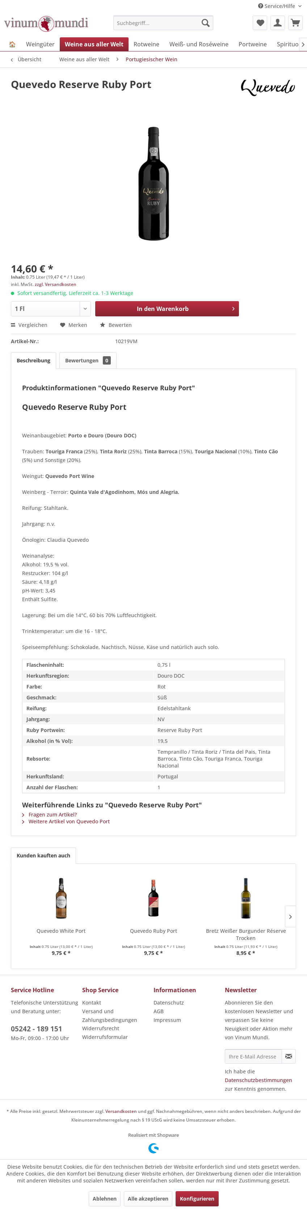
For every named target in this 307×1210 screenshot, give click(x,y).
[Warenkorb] (295, 23)
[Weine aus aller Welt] (94, 44)
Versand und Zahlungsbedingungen (109, 1015)
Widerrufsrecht (100, 1028)
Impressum (167, 1019)
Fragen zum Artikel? (49, 814)
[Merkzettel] (260, 23)
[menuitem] (163, 23)
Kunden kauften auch (43, 855)
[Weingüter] (40, 44)
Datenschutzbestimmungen (258, 1080)
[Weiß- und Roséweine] (199, 44)
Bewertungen (88, 360)
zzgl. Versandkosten (55, 284)
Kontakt (91, 1002)
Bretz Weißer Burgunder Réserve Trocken (246, 934)
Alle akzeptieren (148, 1198)
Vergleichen (29, 324)
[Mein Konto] (277, 23)
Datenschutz (169, 1002)
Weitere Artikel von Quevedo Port (66, 821)
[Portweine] (253, 44)
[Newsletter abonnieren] (289, 1056)
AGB (159, 1011)
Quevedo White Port (61, 930)
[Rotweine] (146, 44)
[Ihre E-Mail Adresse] (253, 1056)
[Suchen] (205, 23)
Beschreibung (33, 360)
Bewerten (116, 324)
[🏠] (12, 44)
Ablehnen (105, 1198)
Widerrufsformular (105, 1037)
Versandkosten (121, 1111)
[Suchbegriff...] (163, 23)
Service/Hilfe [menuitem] (277, 6)
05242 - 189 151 (36, 1029)
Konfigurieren (197, 1198)
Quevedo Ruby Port (153, 930)
